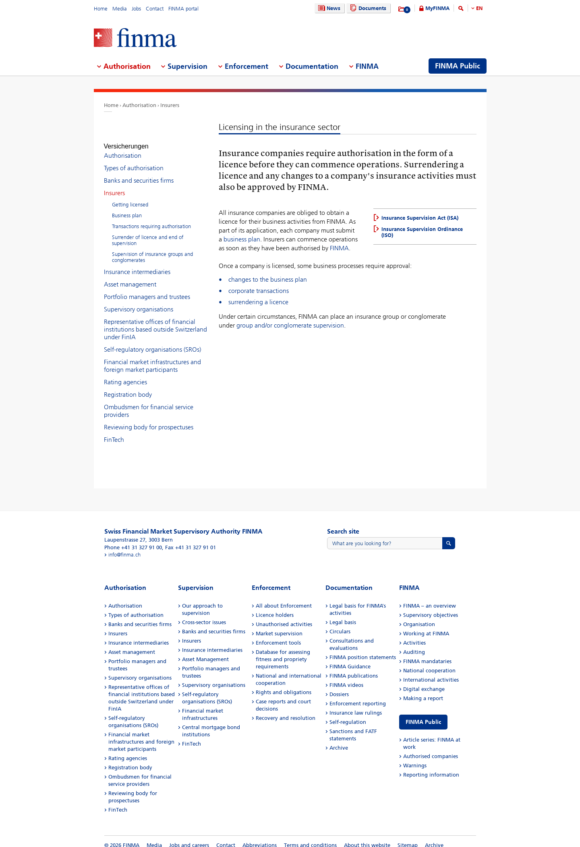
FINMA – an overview (429, 599)
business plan (242, 239)
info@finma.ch (124, 547)
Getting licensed (130, 197)
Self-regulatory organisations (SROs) (152, 342)
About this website (367, 838)
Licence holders (275, 608)
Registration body (128, 387)
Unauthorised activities (284, 617)
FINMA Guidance (350, 659)
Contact (155, 9)
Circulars (339, 624)
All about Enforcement (284, 599)
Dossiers (339, 687)
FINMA (339, 248)
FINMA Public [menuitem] (457, 66)
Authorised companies (430, 749)
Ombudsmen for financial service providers (148, 403)
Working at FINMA (426, 626)
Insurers (169, 105)
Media (119, 9)
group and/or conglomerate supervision (290, 325)
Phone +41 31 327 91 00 (133, 540)
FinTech (114, 432)
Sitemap (408, 838)
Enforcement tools (278, 636)
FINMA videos (346, 678)
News (328, 8)
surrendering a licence (258, 302)
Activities (414, 636)
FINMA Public (423, 714)
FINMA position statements (362, 650)
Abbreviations (259, 838)
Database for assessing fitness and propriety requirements (283, 652)
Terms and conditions (310, 838)
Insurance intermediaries (137, 264)
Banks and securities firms (139, 173)
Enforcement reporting (357, 696)
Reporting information (431, 768)
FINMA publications (353, 669)
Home (101, 9)
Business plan (127, 208)
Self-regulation (347, 715)
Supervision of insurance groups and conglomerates (152, 250)
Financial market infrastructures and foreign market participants (152, 358)
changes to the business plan (267, 279)
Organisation (419, 617)
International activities (431, 673)
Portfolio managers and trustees (147, 289)
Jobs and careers (189, 838)
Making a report (423, 691)
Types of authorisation (134, 161)
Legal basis (342, 615)
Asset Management (205, 652)
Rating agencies (125, 375)
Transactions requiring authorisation (151, 219)
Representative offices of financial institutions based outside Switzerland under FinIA (155, 322)
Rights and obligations (283, 685)
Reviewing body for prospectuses (148, 420)
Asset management (130, 277)
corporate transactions (258, 291)
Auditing (414, 645)
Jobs (136, 9)
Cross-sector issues (204, 615)
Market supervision (279, 626)
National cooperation (429, 663)
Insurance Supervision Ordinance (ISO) (422, 232)
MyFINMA (437, 8)
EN (479, 8)
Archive (338, 741)
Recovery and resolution (285, 711)
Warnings (415, 758)
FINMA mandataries (427, 654)
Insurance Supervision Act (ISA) (419, 218)
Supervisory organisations (138, 302)
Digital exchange (424, 682)
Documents (367, 8)
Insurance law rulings (355, 706)
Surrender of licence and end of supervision (147, 233)
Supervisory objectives (430, 608)
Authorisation (139, 105)
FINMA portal (183, 9)
